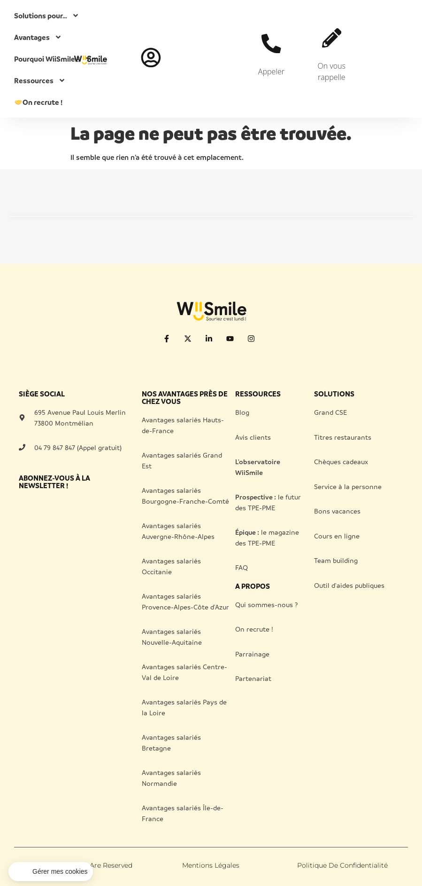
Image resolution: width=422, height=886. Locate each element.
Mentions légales (210, 865)
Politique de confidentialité (342, 865)
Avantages (38, 37)
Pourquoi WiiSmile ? (53, 58)
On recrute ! (38, 102)
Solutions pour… (46, 15)
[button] (50, 872)
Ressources (40, 80)
